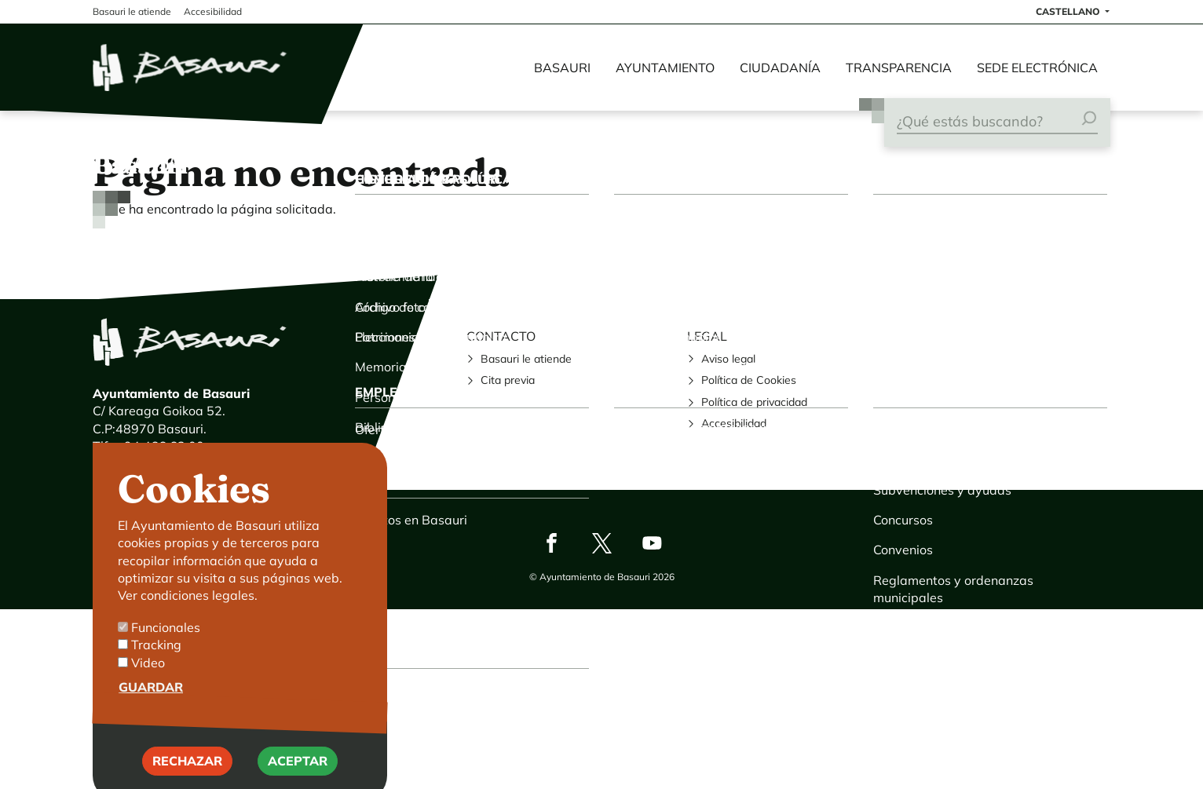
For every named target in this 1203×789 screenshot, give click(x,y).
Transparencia (899, 67)
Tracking (156, 664)
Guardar (151, 706)
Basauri (562, 67)
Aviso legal (728, 359)
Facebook (551, 542)
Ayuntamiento (665, 67)
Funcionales (165, 647)
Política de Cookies (748, 380)
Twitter (601, 542)
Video (148, 682)
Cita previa (508, 380)
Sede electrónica (1037, 67)
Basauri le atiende (526, 359)
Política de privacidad (754, 402)
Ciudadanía (780, 67)
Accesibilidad (733, 423)
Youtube (651, 542)
